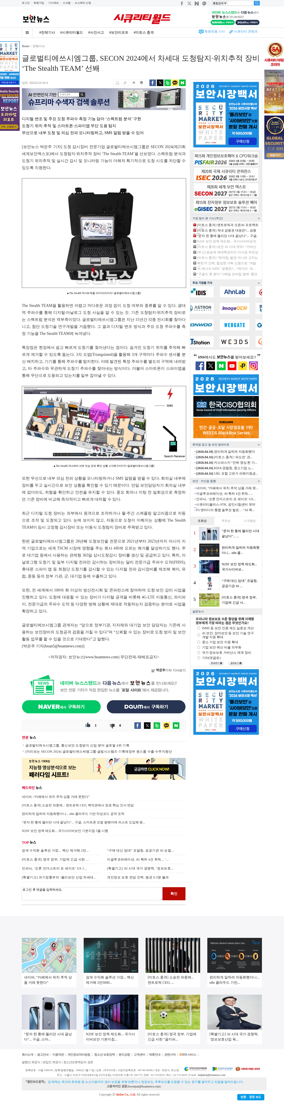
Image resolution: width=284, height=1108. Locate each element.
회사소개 (27, 1054)
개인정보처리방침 (79, 1054)
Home (25, 46)
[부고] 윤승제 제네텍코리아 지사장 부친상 (227, 252)
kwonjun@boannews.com (144, 1086)
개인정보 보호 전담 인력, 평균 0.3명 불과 (138, 877)
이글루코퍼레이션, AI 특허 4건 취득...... (224, 493)
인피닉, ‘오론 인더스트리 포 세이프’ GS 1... (54, 868)
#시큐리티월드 (71, 32)
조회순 (202, 520)
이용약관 (58, 1054)
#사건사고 (96, 32)
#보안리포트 (118, 32)
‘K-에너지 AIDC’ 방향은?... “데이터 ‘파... (226, 268)
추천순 (226, 520)
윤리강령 (124, 1054)
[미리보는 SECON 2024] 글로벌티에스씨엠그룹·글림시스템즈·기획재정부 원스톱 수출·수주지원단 (98, 751)
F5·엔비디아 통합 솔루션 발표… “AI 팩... (225, 510)
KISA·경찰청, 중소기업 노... (225, 468)
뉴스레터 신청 (83, 2)
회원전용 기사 (214, 31)
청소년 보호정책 (104, 1054)
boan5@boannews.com (63, 646)
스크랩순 (250, 520)
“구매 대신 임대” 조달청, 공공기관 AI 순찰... (140, 850)
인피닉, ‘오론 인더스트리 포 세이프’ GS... (226, 499)
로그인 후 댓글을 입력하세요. (92, 893)
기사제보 (53, 2)
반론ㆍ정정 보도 (251, 1097)
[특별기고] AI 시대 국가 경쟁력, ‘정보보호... (140, 868)
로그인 (26, 2)
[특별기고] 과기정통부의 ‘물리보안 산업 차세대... (59, 877)
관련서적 (170, 1054)
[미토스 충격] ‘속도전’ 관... (224, 457)
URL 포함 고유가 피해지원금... (227, 473)
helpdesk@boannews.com (211, 1075)
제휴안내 (154, 1054)
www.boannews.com (101, 657)
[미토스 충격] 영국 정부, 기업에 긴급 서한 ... (55, 859)
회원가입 (39, 2)
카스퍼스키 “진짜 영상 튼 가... (226, 462)
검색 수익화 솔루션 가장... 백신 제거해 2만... (55, 850)
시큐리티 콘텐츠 (246, 31)
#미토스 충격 (144, 32)
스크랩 (67, 2)
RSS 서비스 (189, 1054)
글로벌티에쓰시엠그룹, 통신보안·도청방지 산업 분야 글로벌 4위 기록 (77, 745)
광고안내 (42, 1054)
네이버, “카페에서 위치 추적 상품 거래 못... (227, 488)
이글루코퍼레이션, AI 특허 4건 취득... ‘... (138, 859)
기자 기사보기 (168, 670)
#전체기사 (47, 32)
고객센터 (139, 1054)
